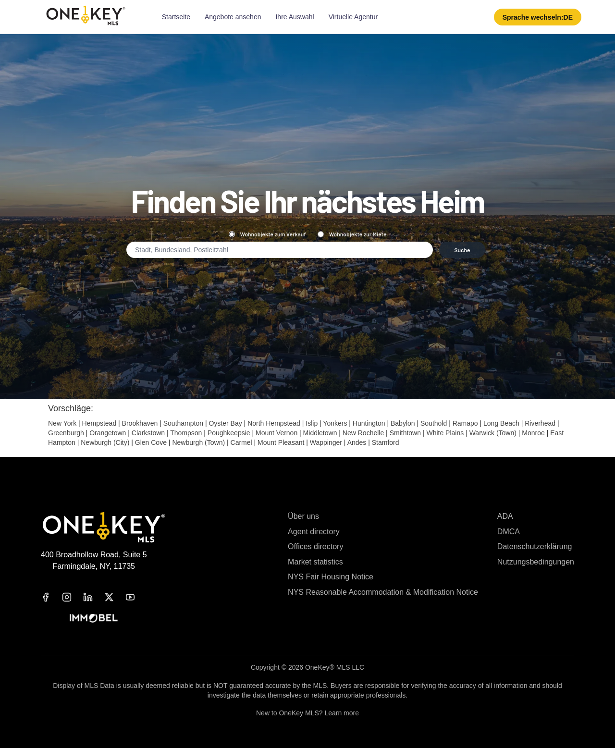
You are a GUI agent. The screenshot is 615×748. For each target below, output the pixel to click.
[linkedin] (93, 597)
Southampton (183, 423)
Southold (433, 423)
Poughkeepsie (229, 433)
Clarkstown (148, 433)
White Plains (445, 433)
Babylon (403, 423)
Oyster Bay (225, 423)
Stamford (385, 442)
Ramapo (465, 423)
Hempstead (99, 423)
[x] (114, 597)
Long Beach (501, 423)
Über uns (303, 516)
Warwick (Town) (493, 433)
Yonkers (335, 423)
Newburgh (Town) (198, 442)
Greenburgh (66, 433)
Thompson (186, 433)
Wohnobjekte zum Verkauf (267, 234)
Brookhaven (140, 423)
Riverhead (540, 423)
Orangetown (107, 433)
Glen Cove (151, 442)
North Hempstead (273, 423)
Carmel (241, 442)
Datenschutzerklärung (534, 546)
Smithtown (405, 433)
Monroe (533, 433)
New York (62, 423)
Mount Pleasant (281, 442)
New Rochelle (363, 433)
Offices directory (315, 546)
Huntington (369, 423)
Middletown (320, 433)
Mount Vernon (276, 433)
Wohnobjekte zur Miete (352, 234)
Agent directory (314, 531)
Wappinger (326, 442)
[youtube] (136, 597)
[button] (537, 17)
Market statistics (315, 562)
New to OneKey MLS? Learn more (307, 713)
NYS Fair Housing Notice (330, 577)
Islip (312, 423)
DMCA (508, 531)
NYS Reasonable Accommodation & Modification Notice (383, 592)
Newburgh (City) (105, 442)
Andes (357, 442)
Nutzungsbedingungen (535, 562)
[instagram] (72, 597)
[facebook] (51, 597)
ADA (505, 516)
